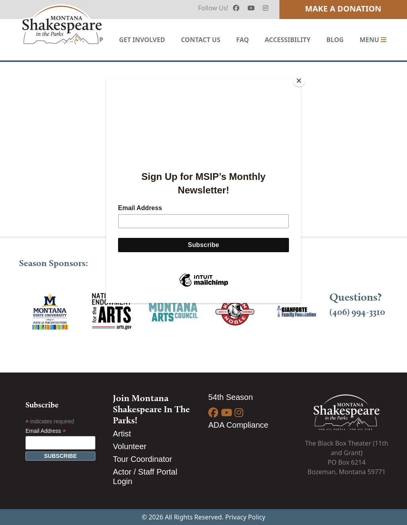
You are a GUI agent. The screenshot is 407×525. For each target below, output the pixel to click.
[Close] (299, 81)
